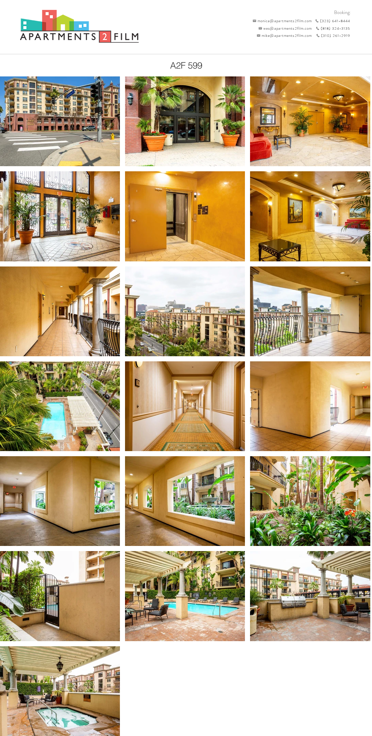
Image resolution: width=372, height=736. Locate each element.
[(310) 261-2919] (331, 35)
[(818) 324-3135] (331, 28)
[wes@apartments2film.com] (284, 28)
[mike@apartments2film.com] (283, 35)
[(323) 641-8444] (331, 21)
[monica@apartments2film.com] (280, 21)
